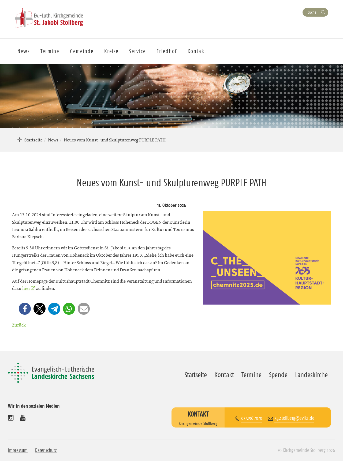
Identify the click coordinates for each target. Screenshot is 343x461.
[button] (25, 309)
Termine (49, 51)
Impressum (18, 450)
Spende (278, 374)
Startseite (33, 140)
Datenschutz (46, 450)
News (23, 51)
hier (26, 288)
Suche (312, 12)
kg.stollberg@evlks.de (294, 418)
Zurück (19, 325)
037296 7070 (251, 418)
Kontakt (197, 51)
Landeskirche (311, 374)
